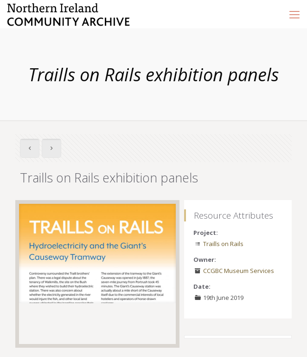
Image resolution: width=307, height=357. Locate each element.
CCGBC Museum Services (238, 270)
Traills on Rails (223, 244)
